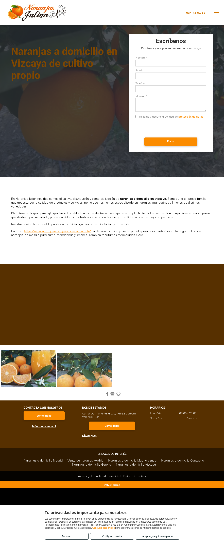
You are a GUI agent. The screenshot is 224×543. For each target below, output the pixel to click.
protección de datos (191, 116)
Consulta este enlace (103, 527)
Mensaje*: (141, 96)
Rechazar (66, 536)
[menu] (216, 12)
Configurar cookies (112, 536)
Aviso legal (85, 476)
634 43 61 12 (195, 13)
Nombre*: (141, 57)
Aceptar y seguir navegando (157, 536)
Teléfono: (141, 83)
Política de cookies (134, 476)
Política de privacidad (107, 476)
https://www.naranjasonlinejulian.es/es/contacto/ (57, 231)
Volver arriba (112, 484)
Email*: (139, 70)
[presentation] (161, 127)
